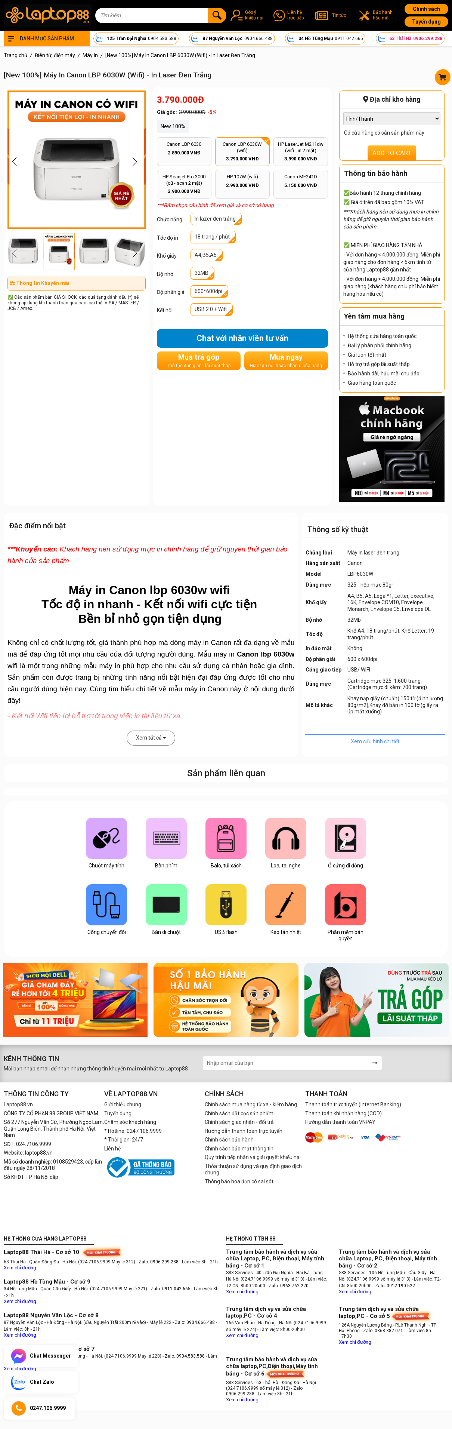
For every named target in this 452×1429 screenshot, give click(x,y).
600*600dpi (208, 291)
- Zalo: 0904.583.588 (183, 1356)
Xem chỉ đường (20, 1267)
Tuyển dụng (426, 22)
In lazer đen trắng (215, 219)
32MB (201, 273)
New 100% (173, 126)
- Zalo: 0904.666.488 (194, 1322)
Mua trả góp (198, 361)
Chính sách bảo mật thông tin (239, 1149)
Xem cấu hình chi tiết (375, 741)
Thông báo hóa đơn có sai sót (239, 1181)
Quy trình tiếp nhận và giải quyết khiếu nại (253, 1157)
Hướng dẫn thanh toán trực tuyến (243, 1131)
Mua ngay (286, 361)
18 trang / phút (212, 237)
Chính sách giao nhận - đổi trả (239, 1122)
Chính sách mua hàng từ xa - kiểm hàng (251, 1104)
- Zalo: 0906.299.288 (158, 1261)
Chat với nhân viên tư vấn (242, 338)
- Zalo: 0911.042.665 (170, 1288)
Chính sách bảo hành (229, 1140)
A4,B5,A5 (206, 255)
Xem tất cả (151, 738)
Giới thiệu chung (122, 1104)
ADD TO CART (391, 153)
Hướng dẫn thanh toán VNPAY (340, 1122)
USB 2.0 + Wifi (211, 309)
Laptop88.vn (18, 1104)
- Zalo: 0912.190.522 (394, 1285)
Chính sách (426, 9)
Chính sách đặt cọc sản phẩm (239, 1113)
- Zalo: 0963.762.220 (287, 1285)
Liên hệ (112, 1149)
